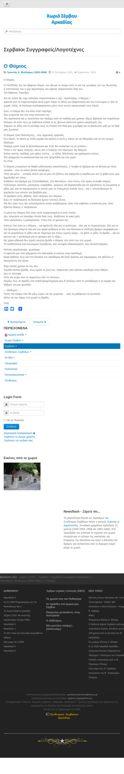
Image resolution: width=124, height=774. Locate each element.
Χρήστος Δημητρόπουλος (80, 698)
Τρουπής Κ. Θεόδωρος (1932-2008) (20, 580)
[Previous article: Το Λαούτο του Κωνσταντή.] (16, 321)
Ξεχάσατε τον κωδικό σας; (18, 440)
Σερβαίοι (11, 346)
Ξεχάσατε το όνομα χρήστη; (19, 436)
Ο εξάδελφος (54, 620)
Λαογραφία (11, 363)
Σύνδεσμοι (11, 380)
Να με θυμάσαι (14, 420)
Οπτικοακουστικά (15, 374)
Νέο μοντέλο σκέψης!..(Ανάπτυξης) (60, 627)
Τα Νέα (10, 357)
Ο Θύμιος (15, 66)
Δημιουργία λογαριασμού (19, 433)
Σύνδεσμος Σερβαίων (18, 351)
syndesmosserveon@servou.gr (82, 694)
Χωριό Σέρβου (14, 340)
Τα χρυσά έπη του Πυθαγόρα (63, 598)
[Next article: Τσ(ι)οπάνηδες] (39, 321)
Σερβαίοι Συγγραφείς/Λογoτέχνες (70, 577)
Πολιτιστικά (11, 369)
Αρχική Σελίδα (27, 577)
